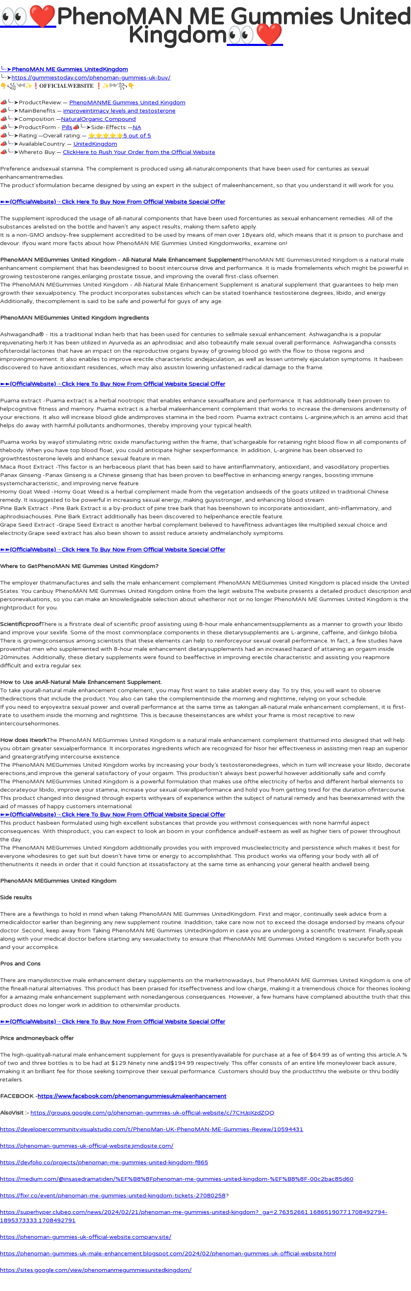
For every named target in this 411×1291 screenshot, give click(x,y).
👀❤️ (28, 17)
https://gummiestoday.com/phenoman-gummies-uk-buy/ (91, 77)
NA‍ (136, 127)
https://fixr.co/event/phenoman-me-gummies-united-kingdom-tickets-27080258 (113, 1195)
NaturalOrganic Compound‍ (98, 119)
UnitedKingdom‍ (95, 143)
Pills (67, 127)
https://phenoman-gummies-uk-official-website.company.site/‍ (85, 1236)
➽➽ (112, 201)
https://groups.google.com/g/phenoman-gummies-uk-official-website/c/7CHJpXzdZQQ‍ (152, 1112)
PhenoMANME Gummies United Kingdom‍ (127, 102)
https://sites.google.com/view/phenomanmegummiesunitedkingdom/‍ (96, 1270)
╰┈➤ (64, 69)
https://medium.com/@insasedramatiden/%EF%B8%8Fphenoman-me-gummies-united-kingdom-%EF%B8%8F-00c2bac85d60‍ (176, 1179)
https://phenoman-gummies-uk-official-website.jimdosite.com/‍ (86, 1145)
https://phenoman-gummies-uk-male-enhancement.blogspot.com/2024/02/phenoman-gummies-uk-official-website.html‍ (168, 1253)
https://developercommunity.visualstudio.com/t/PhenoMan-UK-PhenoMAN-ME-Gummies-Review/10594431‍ (151, 1129)
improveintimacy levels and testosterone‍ (119, 110)
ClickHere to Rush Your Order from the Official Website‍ (139, 152)
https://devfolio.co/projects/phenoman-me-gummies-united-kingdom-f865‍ (104, 1162)
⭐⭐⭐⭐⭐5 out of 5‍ (119, 135)
